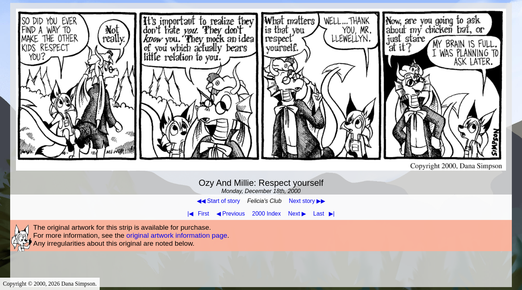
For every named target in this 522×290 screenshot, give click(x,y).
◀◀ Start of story (218, 201)
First (197, 214)
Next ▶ (297, 214)
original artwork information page (177, 235)
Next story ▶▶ (307, 201)
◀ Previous (230, 214)
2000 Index (266, 214)
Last (325, 214)
